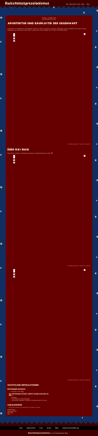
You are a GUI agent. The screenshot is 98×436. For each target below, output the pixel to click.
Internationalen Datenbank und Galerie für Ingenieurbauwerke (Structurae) (29, 400)
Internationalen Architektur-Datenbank (21, 399)
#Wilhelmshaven (11, 409)
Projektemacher (59, 433)
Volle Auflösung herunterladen (73, 144)
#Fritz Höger (10, 412)
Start (67, 4)
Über (88, 4)
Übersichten (73, 4)
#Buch (8, 414)
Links (78, 4)
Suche (82, 4)
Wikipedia (14, 397)
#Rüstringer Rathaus (12, 411)
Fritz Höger (53, 30)
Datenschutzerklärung (71, 428)
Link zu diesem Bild (86, 144)
